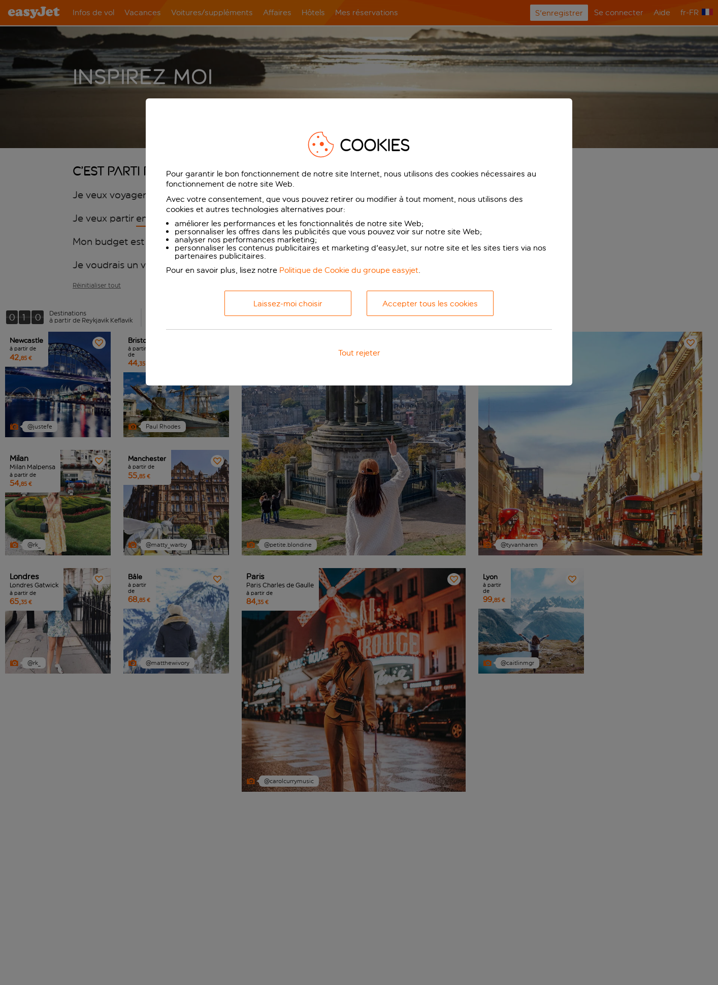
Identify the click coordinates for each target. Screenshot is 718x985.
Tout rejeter (359, 353)
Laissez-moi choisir (287, 303)
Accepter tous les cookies (430, 303)
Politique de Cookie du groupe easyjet (348, 270)
